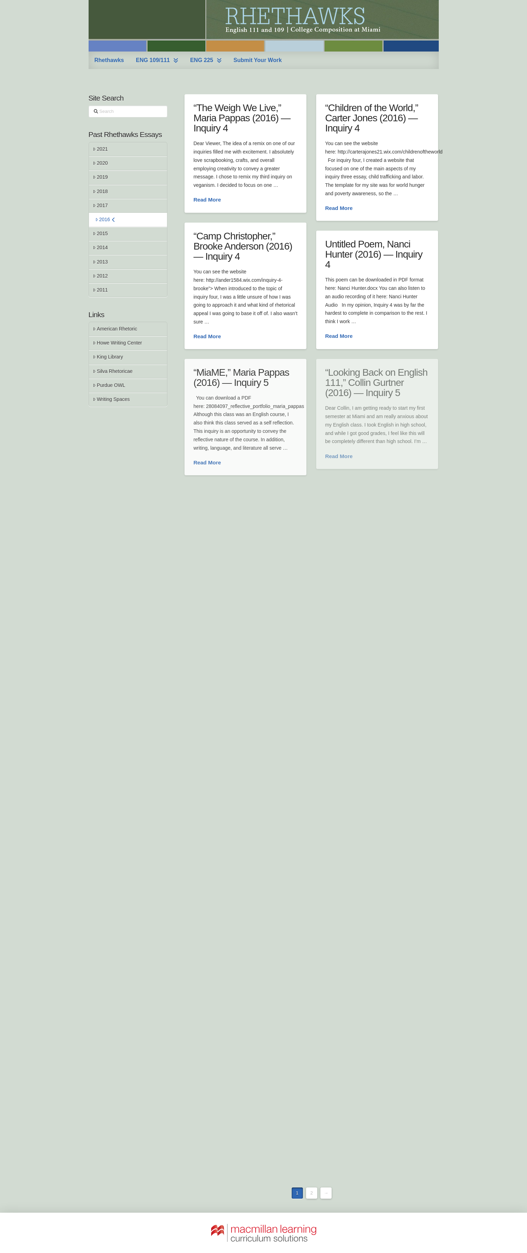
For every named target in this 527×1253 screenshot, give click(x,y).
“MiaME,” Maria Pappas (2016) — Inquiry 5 (241, 377)
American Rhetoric (115, 329)
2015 (100, 233)
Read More (207, 200)
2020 (100, 163)
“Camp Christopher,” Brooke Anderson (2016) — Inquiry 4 (242, 246)
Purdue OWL (109, 385)
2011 (100, 290)
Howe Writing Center (117, 343)
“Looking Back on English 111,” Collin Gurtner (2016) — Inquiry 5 (376, 383)
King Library (108, 357)
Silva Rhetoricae (112, 371)
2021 (100, 149)
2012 (100, 276)
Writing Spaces (111, 399)
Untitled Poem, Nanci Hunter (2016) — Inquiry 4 (373, 254)
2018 (100, 191)
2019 (100, 177)
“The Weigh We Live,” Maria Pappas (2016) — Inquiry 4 (241, 118)
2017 (100, 205)
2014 (100, 247)
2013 (100, 262)
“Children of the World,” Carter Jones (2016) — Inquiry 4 (371, 118)
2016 (105, 219)
